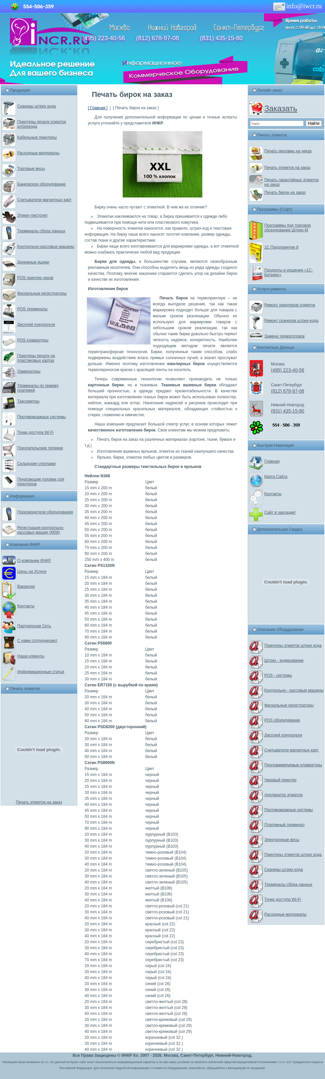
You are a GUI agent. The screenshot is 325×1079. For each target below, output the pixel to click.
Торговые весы (31, 168)
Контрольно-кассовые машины (45, 246)
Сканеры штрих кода (36, 106)
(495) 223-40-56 (103, 38)
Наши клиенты (30, 656)
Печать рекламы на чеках (288, 151)
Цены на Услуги (31, 571)
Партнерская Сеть (34, 626)
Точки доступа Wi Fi (35, 432)
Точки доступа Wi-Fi (282, 899)
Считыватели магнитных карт (44, 199)
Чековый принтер (280, 780)
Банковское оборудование (41, 184)
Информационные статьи (40, 671)
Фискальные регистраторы (42, 293)
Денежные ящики (33, 262)
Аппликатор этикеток (283, 795)
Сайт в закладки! (279, 512)
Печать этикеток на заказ (39, 802)
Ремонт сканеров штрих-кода (291, 320)
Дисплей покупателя (36, 324)
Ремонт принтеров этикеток (289, 305)
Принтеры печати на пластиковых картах (36, 358)
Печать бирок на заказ (285, 192)
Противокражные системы (41, 417)
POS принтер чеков (35, 277)
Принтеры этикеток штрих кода (293, 645)
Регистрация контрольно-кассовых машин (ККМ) (40, 530)
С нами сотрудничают (37, 640)
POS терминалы (32, 309)
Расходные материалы (38, 153)
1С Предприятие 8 (281, 247)
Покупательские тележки (40, 448)
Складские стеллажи (36, 463)
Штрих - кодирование (283, 660)
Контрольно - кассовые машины (294, 690)
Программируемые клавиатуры (293, 765)
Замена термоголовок (284, 336)
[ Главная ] (97, 108)
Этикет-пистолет (32, 215)
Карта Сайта (276, 476)
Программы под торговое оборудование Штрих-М (287, 227)
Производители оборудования (45, 512)
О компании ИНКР (34, 560)
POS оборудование (282, 720)
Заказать (280, 108)
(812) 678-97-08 (157, 38)
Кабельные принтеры (37, 137)
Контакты (25, 606)
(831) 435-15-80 (221, 38)
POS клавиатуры (32, 340)
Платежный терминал (284, 824)
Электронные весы (281, 839)
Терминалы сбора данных (41, 231)
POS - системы (278, 675)
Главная (272, 461)
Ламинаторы (28, 371)
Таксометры (28, 401)
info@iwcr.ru (296, 6)
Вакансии (26, 586)
